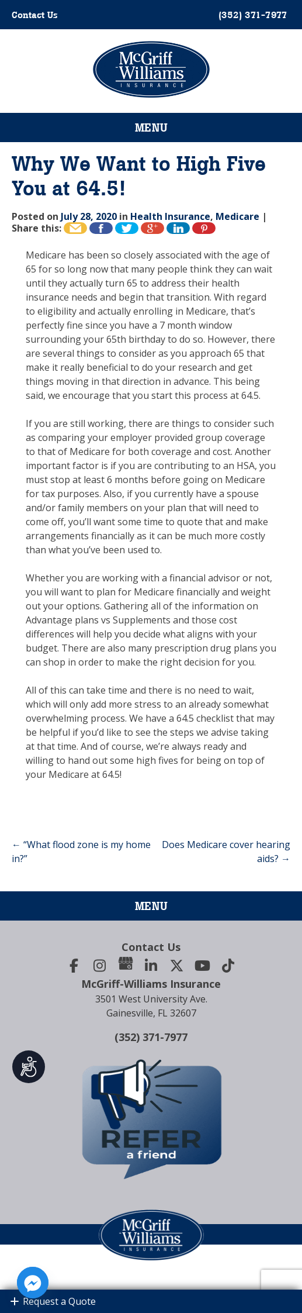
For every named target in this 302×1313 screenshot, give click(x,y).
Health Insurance (170, 216)
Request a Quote (52, 1301)
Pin (204, 228)
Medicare (237, 216)
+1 (152, 228)
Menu (151, 127)
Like (101, 228)
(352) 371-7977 (151, 1037)
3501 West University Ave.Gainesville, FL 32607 (151, 1005)
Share (178, 228)
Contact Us (35, 14)
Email (75, 228)
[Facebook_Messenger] (32, 1282)
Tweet (126, 228)
